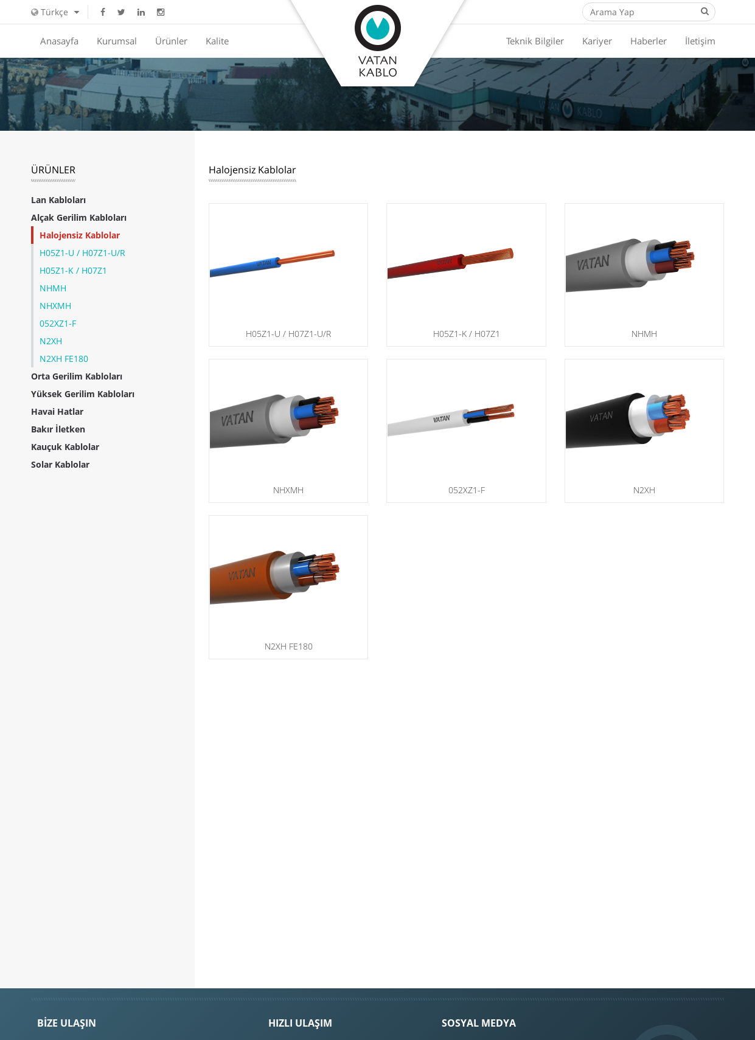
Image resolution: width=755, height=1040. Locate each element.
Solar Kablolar (60, 464)
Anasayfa (59, 41)
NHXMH (55, 305)
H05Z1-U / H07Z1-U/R (82, 252)
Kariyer (597, 41)
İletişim (700, 41)
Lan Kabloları (58, 200)
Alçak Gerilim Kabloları (79, 217)
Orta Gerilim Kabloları (76, 376)
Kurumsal (117, 41)
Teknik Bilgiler (535, 41)
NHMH (53, 288)
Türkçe (55, 12)
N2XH (51, 341)
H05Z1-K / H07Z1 (73, 270)
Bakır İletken (58, 429)
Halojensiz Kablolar (80, 235)
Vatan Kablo (378, 41)
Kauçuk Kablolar (65, 446)
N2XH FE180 (64, 358)
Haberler (648, 41)
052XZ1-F (58, 323)
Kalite (217, 41)
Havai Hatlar (57, 411)
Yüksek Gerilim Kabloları (82, 394)
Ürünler (171, 41)
